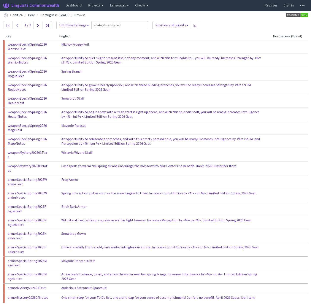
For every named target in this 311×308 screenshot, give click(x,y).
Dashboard (74, 5)
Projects (95, 5)
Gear (31, 15)
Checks (141, 5)
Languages (119, 5)
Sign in (289, 5)
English (66, 36)
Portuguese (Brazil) (55, 15)
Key (10, 36)
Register (271, 5)
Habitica (16, 15)
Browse (80, 15)
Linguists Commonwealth (31, 5)
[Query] (119, 25)
